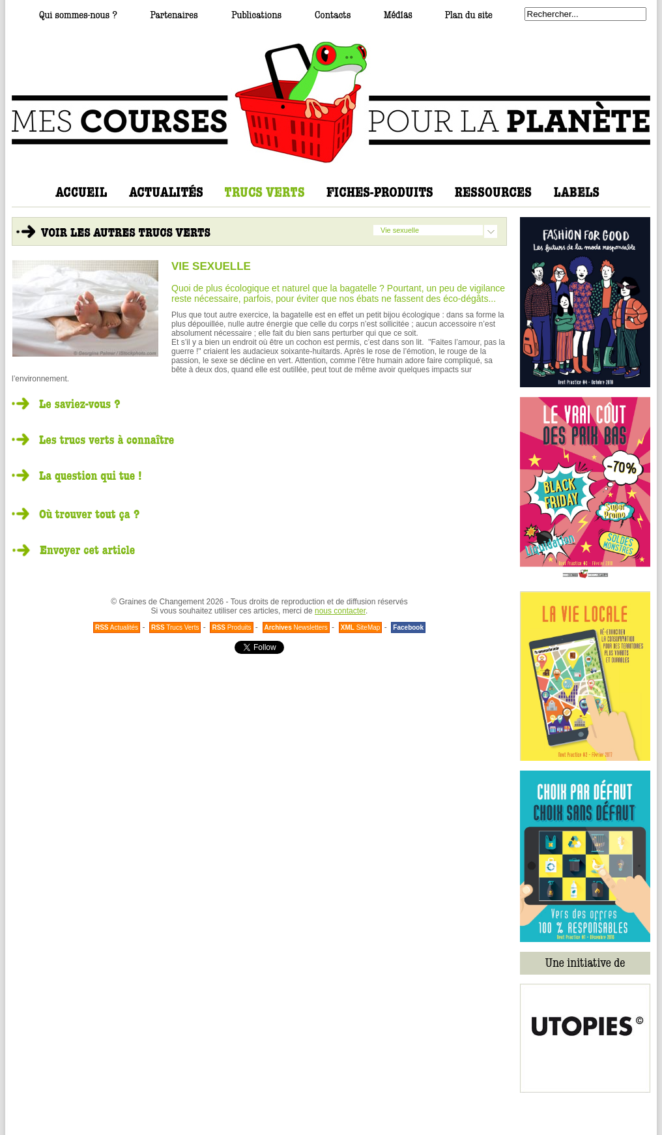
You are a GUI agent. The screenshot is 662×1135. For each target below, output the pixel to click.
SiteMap (361, 627)
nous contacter (340, 610)
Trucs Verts (175, 627)
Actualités (116, 627)
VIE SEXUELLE (211, 266)
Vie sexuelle (400, 230)
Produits (231, 627)
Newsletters (296, 627)
